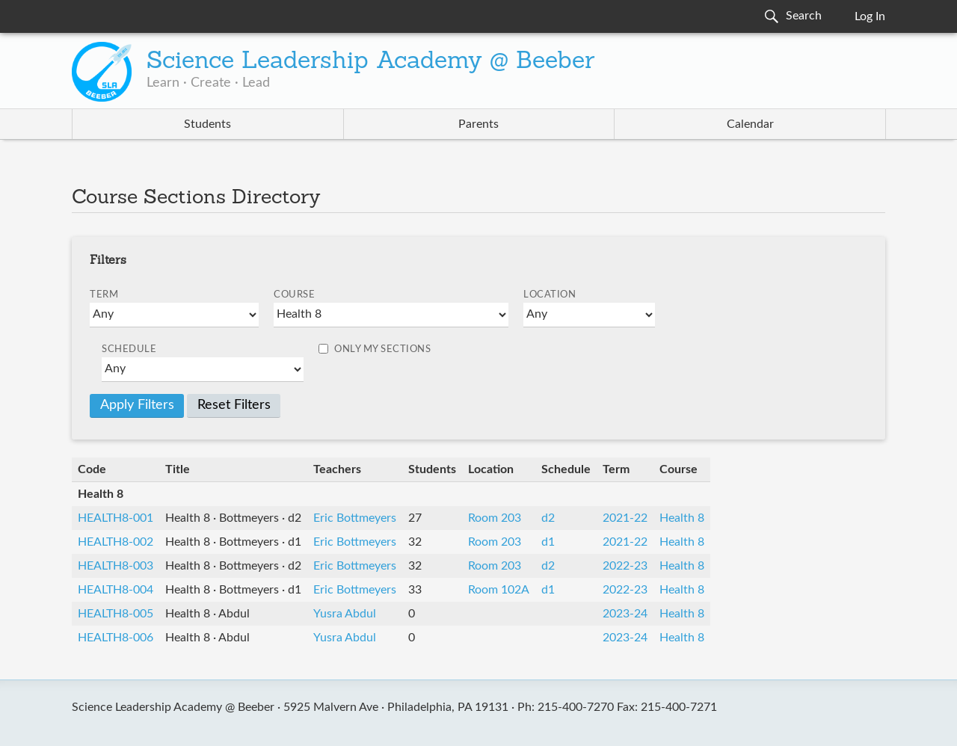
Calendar (750, 124)
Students (207, 124)
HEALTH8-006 (115, 638)
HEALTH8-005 (115, 614)
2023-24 (625, 614)
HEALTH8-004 (115, 590)
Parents (478, 124)
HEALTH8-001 (115, 518)
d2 (548, 518)
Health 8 (681, 518)
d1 (548, 542)
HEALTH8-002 (115, 542)
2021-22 (625, 518)
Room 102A (498, 590)
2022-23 (625, 566)
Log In (870, 16)
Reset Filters (234, 405)
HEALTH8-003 (115, 566)
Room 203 (494, 518)
